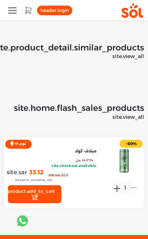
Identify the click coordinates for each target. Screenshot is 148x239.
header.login (54, 10)
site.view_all (128, 56)
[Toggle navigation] (12, 10)
